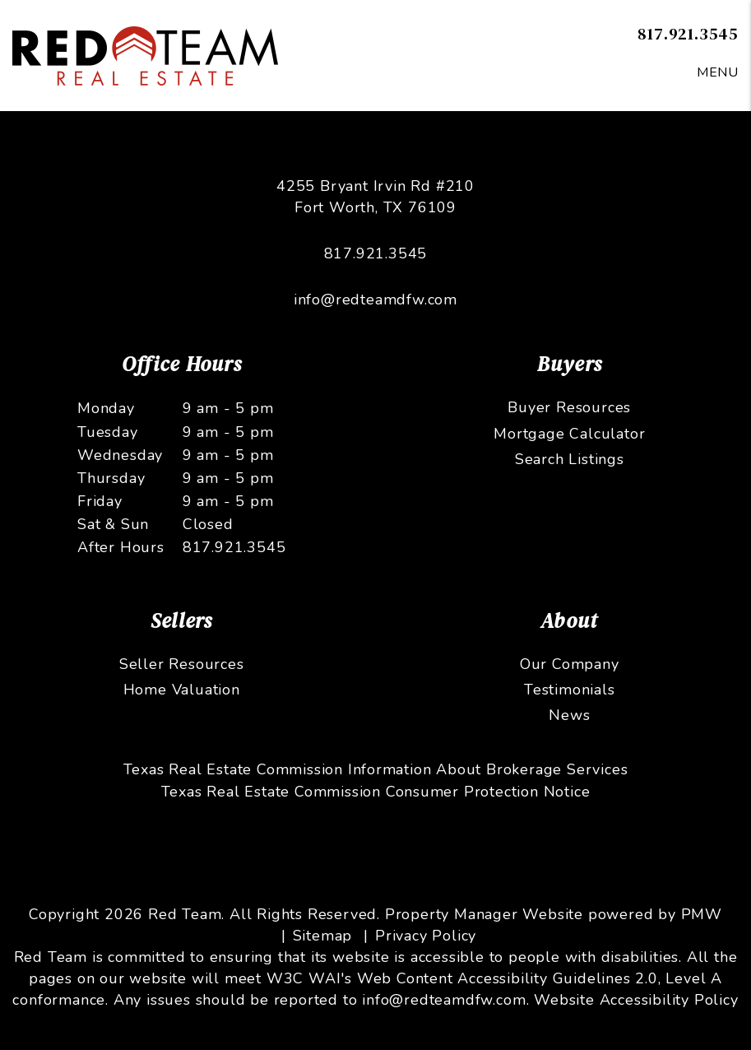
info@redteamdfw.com (375, 299)
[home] (145, 54)
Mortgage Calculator (569, 434)
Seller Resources (181, 664)
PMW (701, 914)
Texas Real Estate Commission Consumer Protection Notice (376, 791)
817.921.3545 (688, 32)
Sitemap (323, 935)
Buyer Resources (569, 407)
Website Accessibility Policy (636, 1000)
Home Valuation (181, 689)
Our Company (569, 664)
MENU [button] (718, 72)
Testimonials (569, 689)
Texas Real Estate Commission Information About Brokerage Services (375, 769)
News (569, 715)
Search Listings (569, 459)
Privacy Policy (425, 935)
